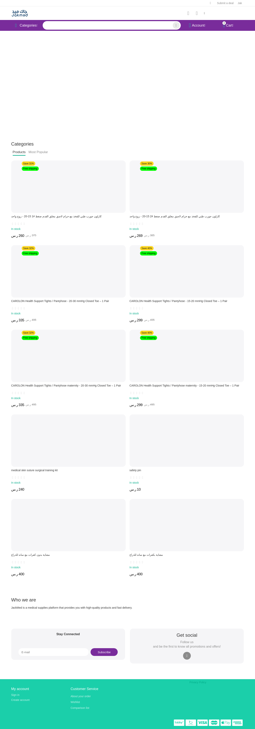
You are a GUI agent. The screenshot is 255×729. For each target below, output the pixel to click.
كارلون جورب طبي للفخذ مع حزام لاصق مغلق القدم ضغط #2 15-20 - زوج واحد (175, 216)
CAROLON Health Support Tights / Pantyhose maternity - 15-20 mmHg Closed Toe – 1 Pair (184, 385)
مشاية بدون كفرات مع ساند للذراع (30, 554)
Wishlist (75, 702)
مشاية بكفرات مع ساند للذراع (146, 554)
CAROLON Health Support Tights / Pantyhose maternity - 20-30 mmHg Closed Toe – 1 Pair (66, 385)
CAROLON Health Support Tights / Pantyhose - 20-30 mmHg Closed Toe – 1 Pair (60, 301)
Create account (20, 699)
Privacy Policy (197, 682)
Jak (240, 3)
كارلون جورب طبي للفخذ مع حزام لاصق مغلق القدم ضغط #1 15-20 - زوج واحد (56, 216)
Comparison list (80, 707)
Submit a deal (225, 3)
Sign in (15, 694)
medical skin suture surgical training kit (34, 470)
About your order (81, 696)
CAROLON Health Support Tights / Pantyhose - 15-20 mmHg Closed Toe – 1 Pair (178, 301)
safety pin (135, 470)
